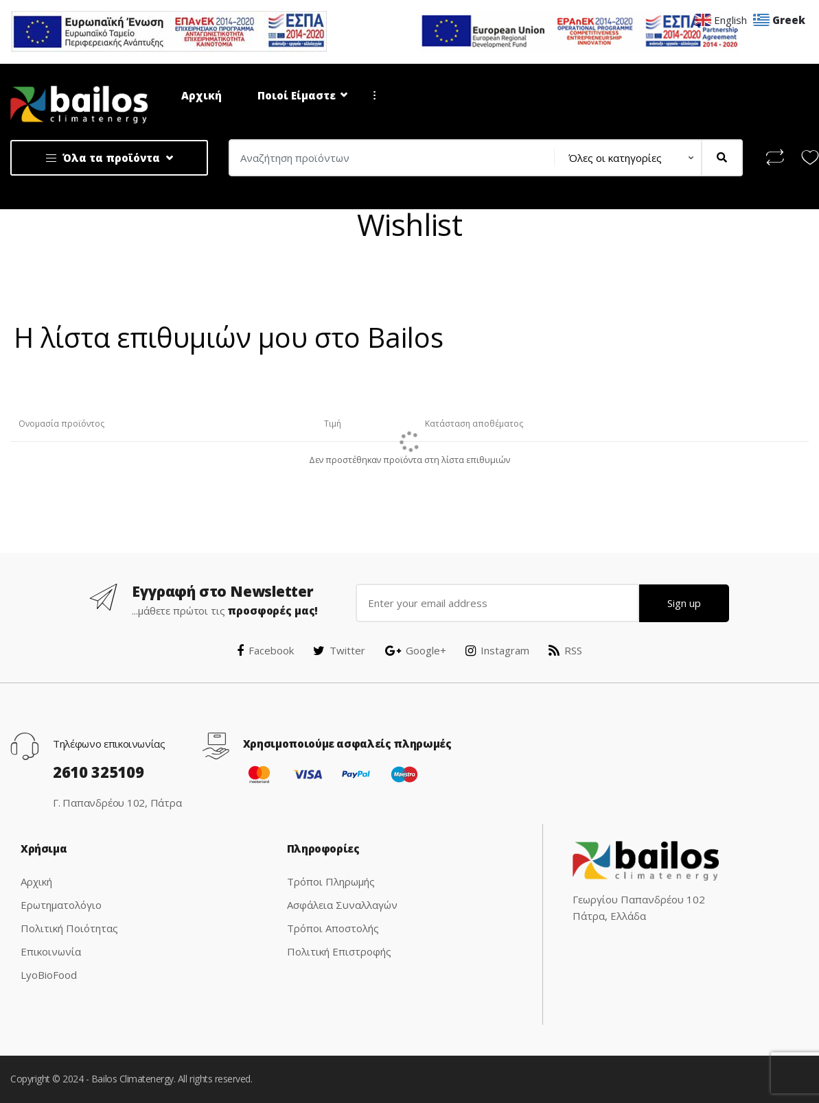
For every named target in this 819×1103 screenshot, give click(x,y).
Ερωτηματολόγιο (61, 905)
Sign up (684, 603)
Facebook (265, 650)
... (370, 95)
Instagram (497, 650)
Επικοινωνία (51, 951)
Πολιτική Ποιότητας (69, 928)
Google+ (415, 650)
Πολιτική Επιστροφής (339, 951)
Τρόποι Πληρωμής (331, 881)
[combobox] (387, 157)
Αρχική (201, 95)
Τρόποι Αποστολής (333, 928)
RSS (565, 650)
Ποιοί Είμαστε (296, 95)
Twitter (339, 650)
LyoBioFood (49, 975)
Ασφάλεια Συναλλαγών (342, 905)
